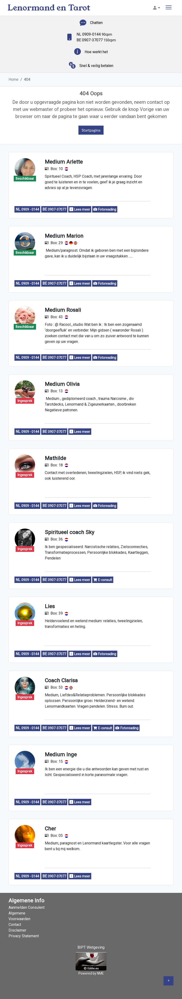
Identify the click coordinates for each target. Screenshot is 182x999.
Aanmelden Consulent (27, 907)
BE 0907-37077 (96, 40)
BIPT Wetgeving (91, 947)
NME (100, 973)
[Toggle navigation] (168, 8)
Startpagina (91, 130)
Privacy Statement (24, 936)
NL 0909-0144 (94, 34)
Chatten (96, 22)
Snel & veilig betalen (96, 65)
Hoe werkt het (96, 52)
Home (13, 79)
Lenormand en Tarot (49, 7)
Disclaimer (17, 930)
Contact (15, 924)
